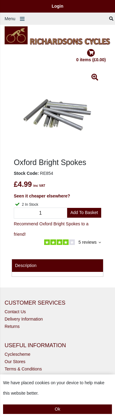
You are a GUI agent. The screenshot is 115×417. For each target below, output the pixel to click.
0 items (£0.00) (91, 55)
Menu (10, 18)
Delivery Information (24, 319)
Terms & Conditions (23, 368)
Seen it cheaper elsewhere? (42, 195)
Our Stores (15, 361)
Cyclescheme (17, 354)
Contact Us (15, 311)
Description (25, 265)
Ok (57, 409)
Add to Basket (84, 212)
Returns (12, 326)
